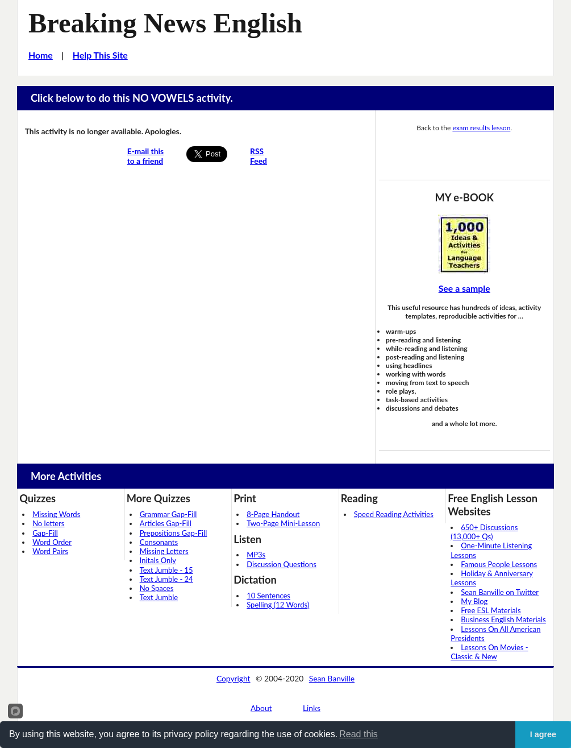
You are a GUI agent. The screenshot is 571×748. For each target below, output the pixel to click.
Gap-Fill (45, 533)
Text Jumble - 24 (166, 579)
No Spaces (157, 588)
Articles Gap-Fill (165, 523)
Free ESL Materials (490, 610)
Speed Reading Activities (394, 514)
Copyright (233, 678)
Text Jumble (159, 597)
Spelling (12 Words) (278, 604)
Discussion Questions (281, 564)
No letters (48, 523)
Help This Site (100, 54)
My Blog (474, 601)
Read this (358, 734)
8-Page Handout (273, 514)
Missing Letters (164, 551)
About (261, 708)
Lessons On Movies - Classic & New (489, 652)
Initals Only (158, 560)
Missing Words (56, 514)
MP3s (256, 554)
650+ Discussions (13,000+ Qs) (484, 532)
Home (40, 54)
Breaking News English (165, 23)
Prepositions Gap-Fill (173, 533)
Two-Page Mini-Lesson (283, 523)
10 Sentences (268, 595)
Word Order (52, 542)
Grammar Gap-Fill (168, 514)
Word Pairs (50, 551)
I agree (543, 734)
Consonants (159, 542)
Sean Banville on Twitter (500, 592)
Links (311, 708)
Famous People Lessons (499, 564)
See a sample (464, 288)
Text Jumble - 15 (166, 570)
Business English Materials (503, 619)
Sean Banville (332, 678)
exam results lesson (481, 127)
